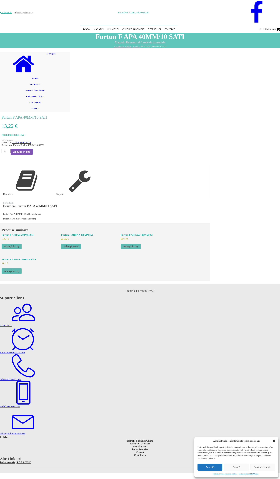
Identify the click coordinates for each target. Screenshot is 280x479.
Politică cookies (140, 449)
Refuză (236, 467)
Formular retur (140, 446)
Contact (170, 29)
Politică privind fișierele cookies (225, 474)
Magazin (98, 29)
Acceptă (210, 467)
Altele (136, 46)
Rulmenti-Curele (122, 46)
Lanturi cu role (35, 96)
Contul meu (140, 455)
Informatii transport (140, 443)
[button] (273, 441)
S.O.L (19, 462)
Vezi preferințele (263, 467)
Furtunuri (35, 102)
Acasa (86, 29)
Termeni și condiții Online (248, 474)
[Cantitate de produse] (6, 151)
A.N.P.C (26, 462)
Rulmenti (113, 29)
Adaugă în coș (21, 151)
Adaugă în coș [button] (11, 246)
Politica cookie (7, 462)
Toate (35, 78)
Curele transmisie (133, 29)
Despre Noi (154, 29)
